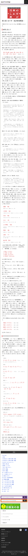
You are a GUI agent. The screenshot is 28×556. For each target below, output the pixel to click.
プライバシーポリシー (5, 531)
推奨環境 (3, 529)
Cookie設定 (3, 546)
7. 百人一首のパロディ (6, 467)
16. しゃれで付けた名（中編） (8, 482)
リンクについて (4, 536)
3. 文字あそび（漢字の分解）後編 (9, 460)
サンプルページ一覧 (6, 519)
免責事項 (3, 538)
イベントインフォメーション (8, 513)
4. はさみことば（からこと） (8, 462)
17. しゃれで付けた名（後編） (8, 484)
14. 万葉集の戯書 (5, 479)
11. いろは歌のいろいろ (7, 474)
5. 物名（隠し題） (5, 463)
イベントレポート (6, 516)
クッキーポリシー (5, 544)
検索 (25, 497)
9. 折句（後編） (5, 470)
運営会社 (3, 540)
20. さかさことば (5, 489)
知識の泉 (4, 510)
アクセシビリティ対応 (5, 542)
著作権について (4, 533)
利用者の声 (5, 522)
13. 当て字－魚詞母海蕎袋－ (8, 477)
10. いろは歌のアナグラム (7, 472)
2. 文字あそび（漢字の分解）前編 (9, 458)
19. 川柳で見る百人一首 (7, 487)
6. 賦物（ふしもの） (6, 465)
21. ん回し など (5, 491)
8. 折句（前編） (5, 469)
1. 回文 (3, 457)
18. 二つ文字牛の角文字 (7, 486)
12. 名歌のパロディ (6, 475)
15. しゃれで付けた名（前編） (8, 481)
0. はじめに (4, 455)
